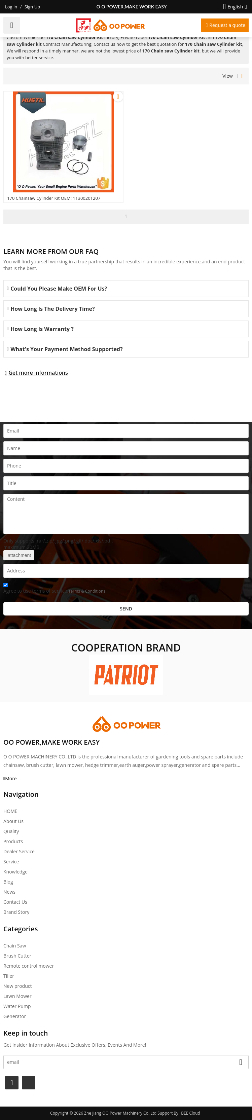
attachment (19, 555)
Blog (8, 882)
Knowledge (15, 871)
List (237, 76)
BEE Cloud (190, 1113)
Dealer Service (19, 851)
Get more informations (38, 372)
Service (11, 861)
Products (13, 841)
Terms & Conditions (86, 591)
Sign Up (32, 7)
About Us (13, 821)
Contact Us (15, 902)
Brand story (16, 912)
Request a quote (227, 25)
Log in (11, 7)
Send (126, 608)
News (9, 892)
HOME (10, 811)
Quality (11, 831)
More (11, 778)
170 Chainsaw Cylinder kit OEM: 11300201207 (53, 198)
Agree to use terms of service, (54, 589)
